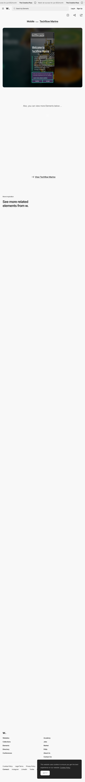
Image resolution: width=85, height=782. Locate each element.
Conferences (7, 753)
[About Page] (42, 367)
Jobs (45, 742)
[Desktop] (22, 126)
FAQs (45, 749)
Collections (7, 742)
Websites (6, 738)
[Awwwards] (7, 8)
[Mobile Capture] (42, 242)
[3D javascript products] (22, 157)
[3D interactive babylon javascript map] (63, 126)
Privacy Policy (30, 766)
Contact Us (48, 757)
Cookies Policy (8, 766)
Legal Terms (19, 766)
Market (46, 745)
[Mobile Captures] (42, 305)
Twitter (32, 769)
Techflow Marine (49, 21)
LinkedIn (24, 769)
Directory (6, 749)
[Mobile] (42, 556)
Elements (6, 745)
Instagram (15, 769)
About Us (47, 753)
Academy (47, 738)
